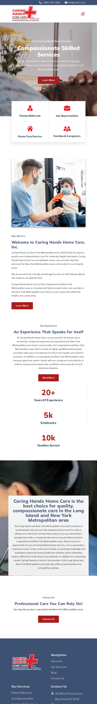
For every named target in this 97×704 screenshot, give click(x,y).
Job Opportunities (67, 115)
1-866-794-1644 (52, 2)
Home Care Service (30, 136)
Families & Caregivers (67, 136)
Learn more (48, 80)
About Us (56, 661)
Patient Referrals (30, 115)
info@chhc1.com (77, 2)
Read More (48, 377)
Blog (54, 672)
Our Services (58, 667)
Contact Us (49, 619)
